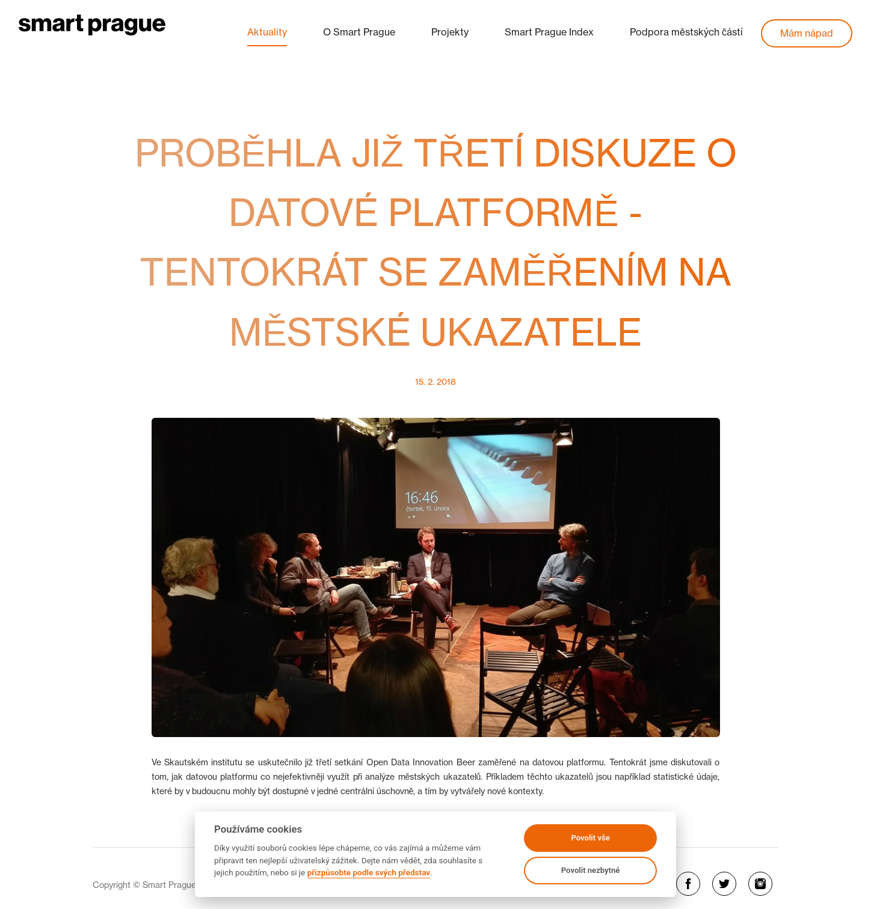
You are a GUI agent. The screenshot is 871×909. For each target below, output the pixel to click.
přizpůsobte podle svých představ (368, 872)
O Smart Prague (359, 32)
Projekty (450, 32)
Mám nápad (806, 33)
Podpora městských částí (686, 32)
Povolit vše (590, 837)
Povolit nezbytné (590, 870)
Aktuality (267, 32)
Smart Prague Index (549, 32)
